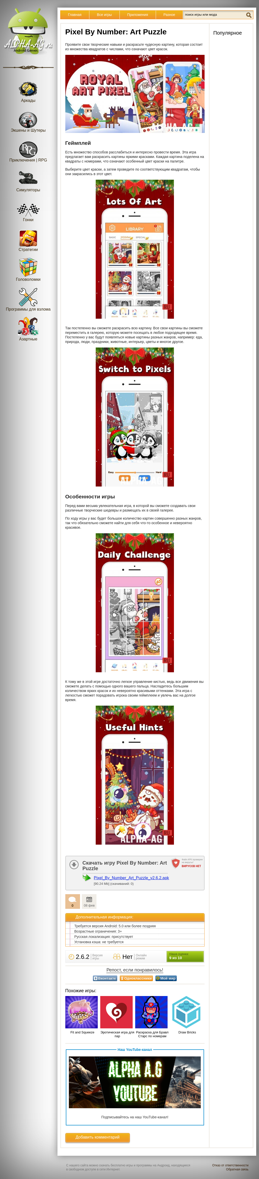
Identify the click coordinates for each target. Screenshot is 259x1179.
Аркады (28, 90)
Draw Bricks (187, 1032)
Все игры (104, 15)
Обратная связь (237, 1169)
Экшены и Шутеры (28, 120)
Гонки (28, 209)
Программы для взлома (28, 299)
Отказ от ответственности (230, 1165)
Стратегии (28, 239)
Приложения (137, 15)
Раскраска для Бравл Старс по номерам (152, 1034)
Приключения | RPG (28, 150)
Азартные (28, 329)
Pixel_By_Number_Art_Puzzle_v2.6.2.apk (131, 878)
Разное (169, 15)
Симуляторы (28, 180)
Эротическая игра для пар (117, 1034)
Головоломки (28, 269)
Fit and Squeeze (82, 1032)
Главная (75, 15)
